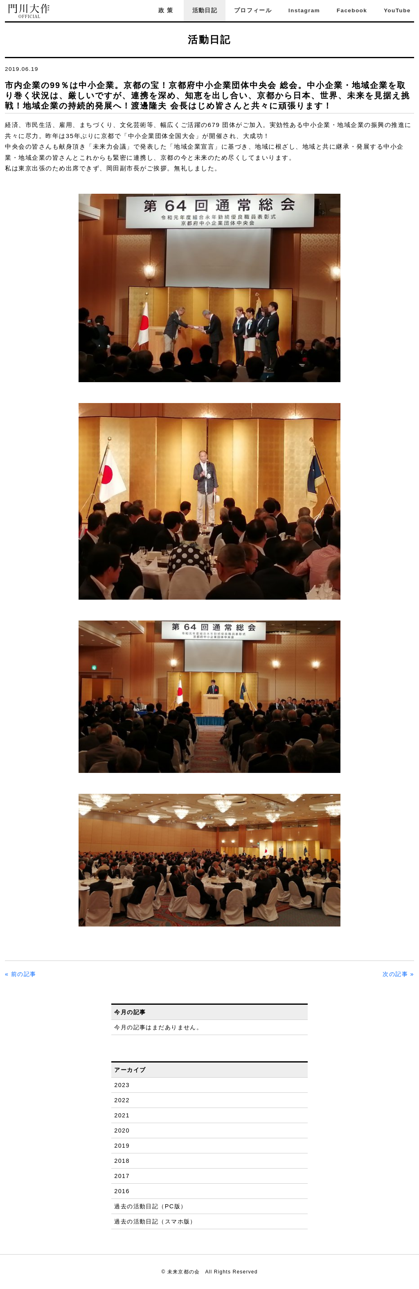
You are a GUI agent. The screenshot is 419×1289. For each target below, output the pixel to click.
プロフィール (253, 10)
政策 (167, 10)
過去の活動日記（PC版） (150, 1206)
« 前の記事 (20, 974)
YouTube (397, 10)
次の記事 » (398, 974)
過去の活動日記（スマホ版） (155, 1221)
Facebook (352, 10)
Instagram (304, 10)
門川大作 (29, 11)
